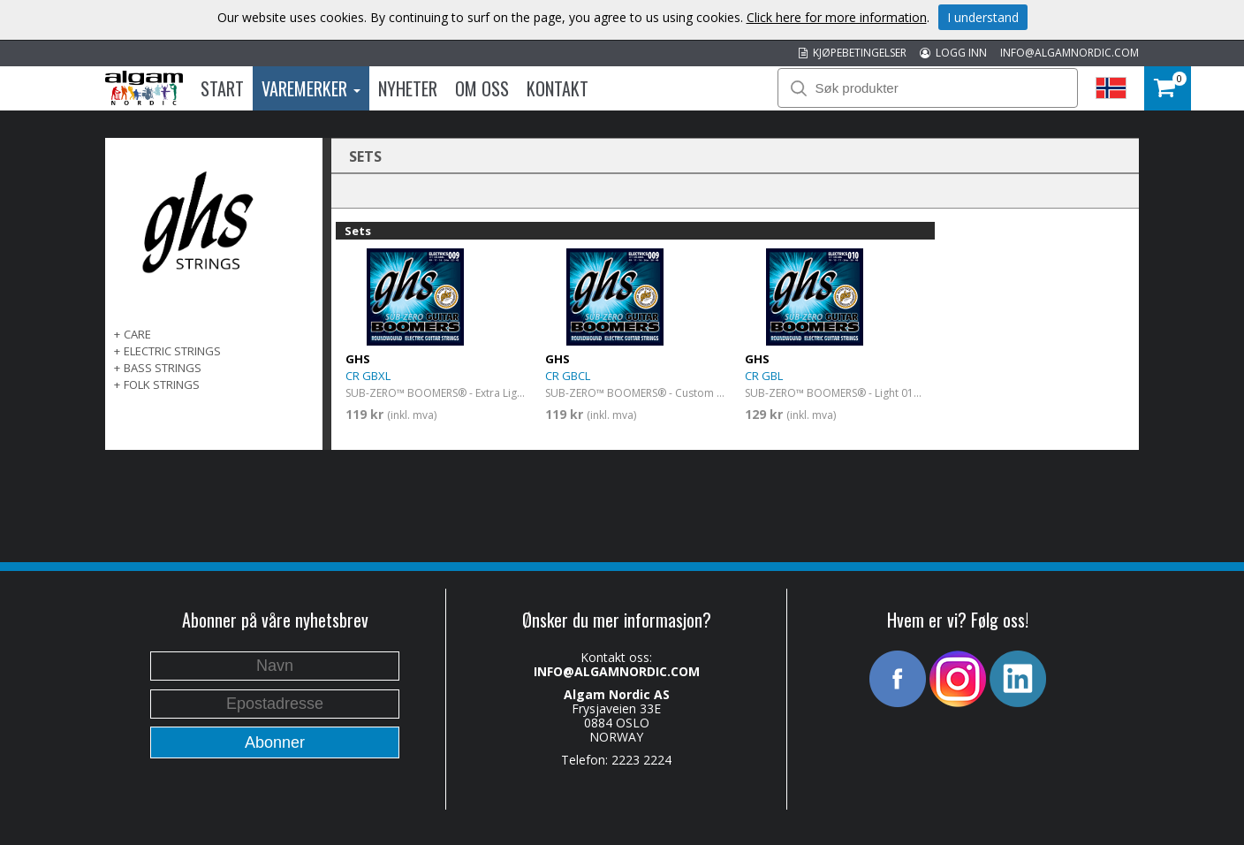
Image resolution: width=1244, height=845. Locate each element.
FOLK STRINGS (162, 384)
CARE (137, 334)
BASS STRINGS (162, 368)
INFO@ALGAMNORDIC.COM (1069, 52)
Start (222, 88)
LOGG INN (953, 52)
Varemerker (311, 88)
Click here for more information (837, 17)
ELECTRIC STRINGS (172, 351)
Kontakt (557, 88)
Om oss (482, 88)
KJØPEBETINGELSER (852, 52)
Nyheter (407, 88)
